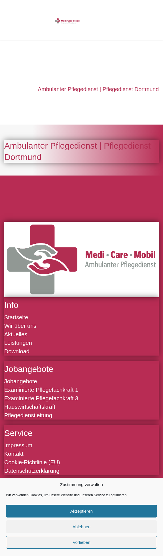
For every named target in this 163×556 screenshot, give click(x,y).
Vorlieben (81, 542)
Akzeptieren (81, 511)
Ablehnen (81, 526)
